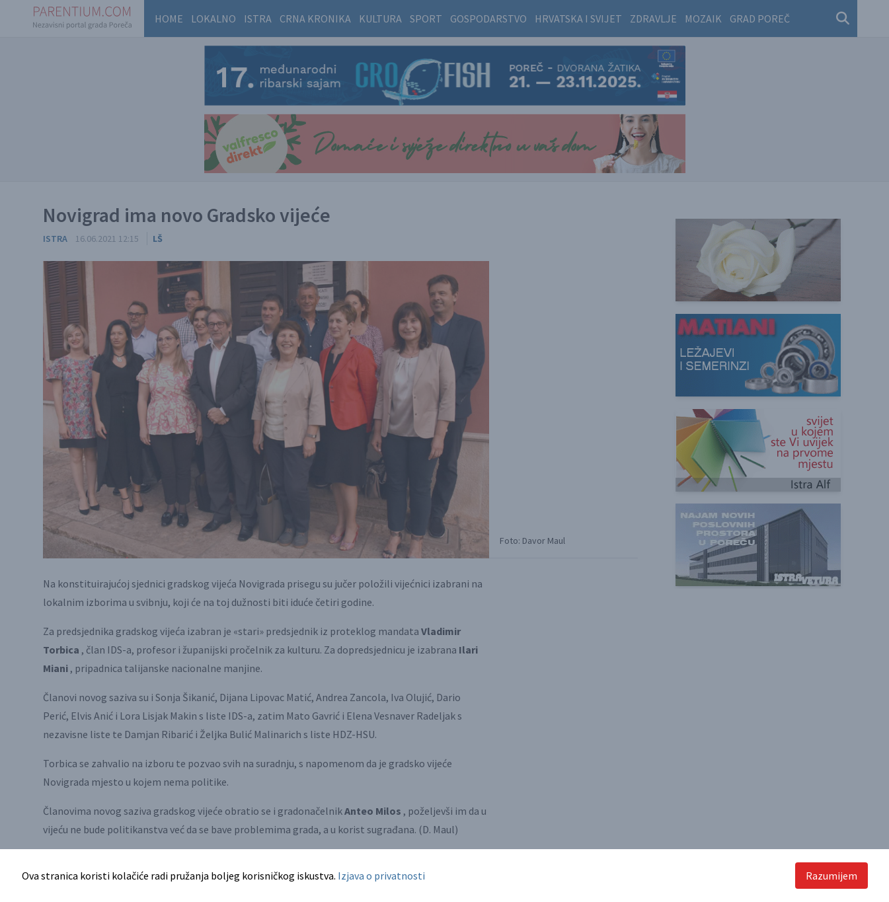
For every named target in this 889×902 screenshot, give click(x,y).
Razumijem (831, 875)
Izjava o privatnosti (381, 875)
